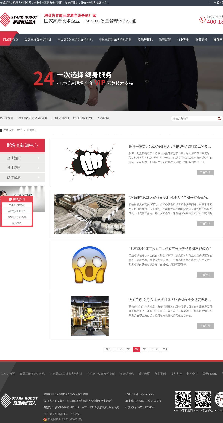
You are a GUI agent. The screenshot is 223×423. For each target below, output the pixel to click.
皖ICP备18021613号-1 (67, 407)
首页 (20, 130)
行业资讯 (13, 168)
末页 (165, 349)
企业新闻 (13, 158)
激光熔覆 (165, 39)
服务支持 (201, 39)
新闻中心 (32, 130)
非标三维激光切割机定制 (115, 39)
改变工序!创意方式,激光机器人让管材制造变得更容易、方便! (171, 300)
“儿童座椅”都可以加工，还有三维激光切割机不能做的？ (170, 249)
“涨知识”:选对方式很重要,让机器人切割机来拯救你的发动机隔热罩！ (171, 198)
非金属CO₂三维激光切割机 (75, 39)
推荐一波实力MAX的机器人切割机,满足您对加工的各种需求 (171, 146)
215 (129, 349)
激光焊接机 (145, 39)
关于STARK (210, 373)
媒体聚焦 (13, 177)
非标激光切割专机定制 (101, 373)
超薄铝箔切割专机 (83, 118)
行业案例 (183, 39)
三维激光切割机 (60, 118)
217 (145, 349)
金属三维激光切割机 (38, 39)
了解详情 (205, 172)
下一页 (155, 349)
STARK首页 (7, 373)
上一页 (119, 349)
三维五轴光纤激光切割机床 (32, 118)
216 (137, 349)
